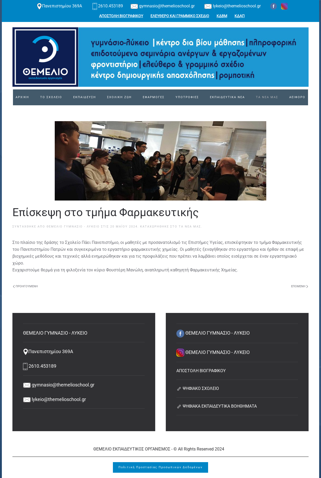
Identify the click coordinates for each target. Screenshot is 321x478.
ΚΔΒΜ (222, 16)
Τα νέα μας (190, 226)
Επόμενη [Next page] (299, 286)
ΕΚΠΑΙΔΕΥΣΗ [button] (84, 97)
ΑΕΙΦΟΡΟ (297, 97)
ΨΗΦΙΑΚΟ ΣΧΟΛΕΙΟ (197, 388)
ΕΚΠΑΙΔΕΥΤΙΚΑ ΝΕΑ (227, 97)
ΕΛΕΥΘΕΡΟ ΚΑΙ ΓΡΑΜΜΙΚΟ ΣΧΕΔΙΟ (179, 16)
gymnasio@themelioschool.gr (162, 5)
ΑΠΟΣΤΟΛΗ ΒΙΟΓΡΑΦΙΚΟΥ (121, 16)
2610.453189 (108, 5)
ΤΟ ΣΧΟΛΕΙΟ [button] (51, 97)
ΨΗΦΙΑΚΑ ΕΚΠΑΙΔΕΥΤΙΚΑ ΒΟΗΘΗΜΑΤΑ (216, 406)
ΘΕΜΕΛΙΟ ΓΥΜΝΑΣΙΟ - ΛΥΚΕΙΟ (73, 226)
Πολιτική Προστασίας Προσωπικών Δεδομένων (160, 467)
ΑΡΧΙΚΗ (22, 97)
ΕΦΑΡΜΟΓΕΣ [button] (153, 97)
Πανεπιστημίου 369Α (59, 5)
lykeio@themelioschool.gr (232, 5)
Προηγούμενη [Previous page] (25, 286)
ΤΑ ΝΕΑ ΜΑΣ (267, 97)
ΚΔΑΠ (240, 16)
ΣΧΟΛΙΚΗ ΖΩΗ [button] (119, 97)
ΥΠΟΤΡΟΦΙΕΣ (187, 97)
